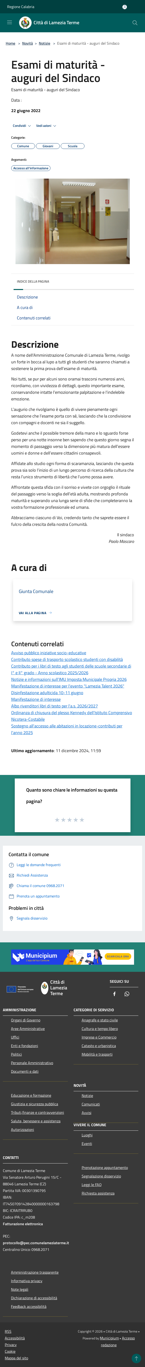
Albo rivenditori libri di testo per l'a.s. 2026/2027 (54, 706)
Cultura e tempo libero (100, 1028)
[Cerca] (135, 23)
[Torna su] (136, 1358)
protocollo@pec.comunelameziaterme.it (36, 1243)
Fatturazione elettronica (23, 1224)
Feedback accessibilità (28, 1306)
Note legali (19, 1289)
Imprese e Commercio (99, 1037)
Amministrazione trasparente (35, 1272)
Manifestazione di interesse (36, 699)
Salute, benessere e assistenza (35, 1121)
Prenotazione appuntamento (105, 1167)
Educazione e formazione (31, 1095)
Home (10, 43)
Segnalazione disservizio (101, 1176)
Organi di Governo (25, 1020)
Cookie (10, 1351)
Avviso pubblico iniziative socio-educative (48, 653)
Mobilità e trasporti (97, 1054)
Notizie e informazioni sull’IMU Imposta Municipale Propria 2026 (69, 679)
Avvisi (86, 1112)
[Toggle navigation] (9, 22)
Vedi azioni (47, 126)
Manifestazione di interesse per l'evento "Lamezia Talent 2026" (67, 686)
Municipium (109, 1338)
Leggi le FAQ (92, 1184)
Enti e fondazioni (24, 1046)
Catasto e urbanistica (99, 1046)
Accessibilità (15, 1338)
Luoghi (87, 1135)
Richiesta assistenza (98, 1193)
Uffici (15, 1037)
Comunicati (91, 1104)
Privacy (11, 1345)
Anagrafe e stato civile (100, 1020)
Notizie (44, 43)
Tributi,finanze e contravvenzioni (37, 1112)
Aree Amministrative (28, 1028)
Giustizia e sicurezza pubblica (34, 1104)
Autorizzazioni (22, 1129)
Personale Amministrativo (32, 1063)
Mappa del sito (16, 1358)
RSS (8, 1331)
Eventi (87, 1143)
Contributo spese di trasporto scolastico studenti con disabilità (67, 659)
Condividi (22, 126)
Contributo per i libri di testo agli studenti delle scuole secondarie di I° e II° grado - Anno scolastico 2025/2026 (71, 669)
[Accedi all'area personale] (124, 7)
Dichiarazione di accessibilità (34, 1298)
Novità (27, 43)
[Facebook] (114, 994)
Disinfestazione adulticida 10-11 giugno (47, 692)
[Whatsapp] (127, 994)
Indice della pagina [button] (33, 281)
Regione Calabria (20, 6)
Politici (16, 1054)
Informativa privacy (26, 1281)
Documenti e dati (25, 1071)
